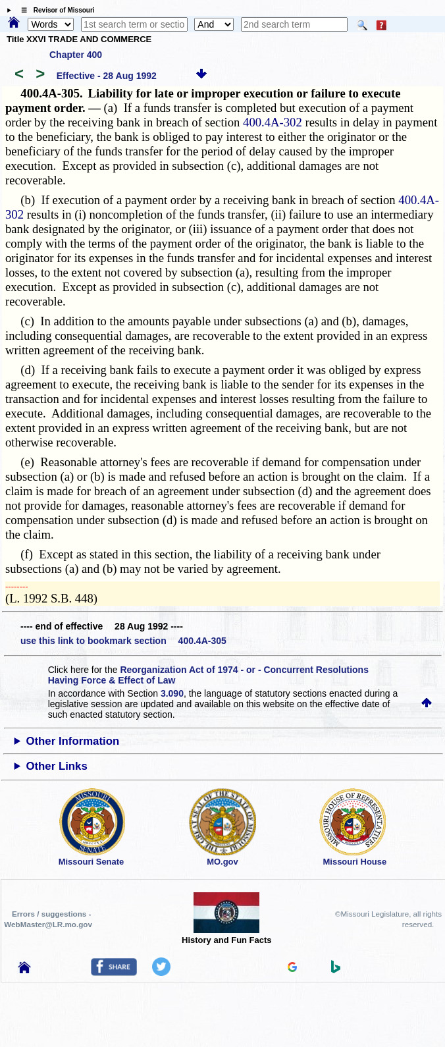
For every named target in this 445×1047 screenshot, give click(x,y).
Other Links (56, 766)
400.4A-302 (272, 122)
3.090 (172, 693)
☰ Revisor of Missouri (54, 10)
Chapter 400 (75, 54)
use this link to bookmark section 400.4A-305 (123, 640)
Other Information (72, 741)
